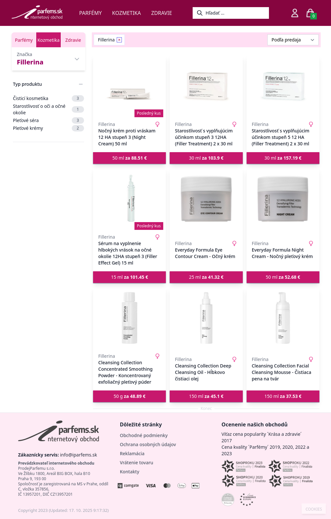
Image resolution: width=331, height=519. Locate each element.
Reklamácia (132, 453)
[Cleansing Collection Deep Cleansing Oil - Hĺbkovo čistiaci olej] (206, 318)
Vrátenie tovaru (136, 462)
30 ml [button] (206, 158)
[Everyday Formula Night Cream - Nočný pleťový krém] (283, 199)
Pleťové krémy (48, 128)
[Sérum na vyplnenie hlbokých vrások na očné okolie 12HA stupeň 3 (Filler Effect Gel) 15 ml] (129, 199)
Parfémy (90, 13)
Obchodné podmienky (144, 435)
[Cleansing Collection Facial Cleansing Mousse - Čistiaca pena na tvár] (283, 318)
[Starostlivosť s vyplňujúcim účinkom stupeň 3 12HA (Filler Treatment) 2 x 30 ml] (206, 86)
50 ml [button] (129, 158)
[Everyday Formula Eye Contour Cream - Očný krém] (206, 199)
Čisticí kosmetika (48, 98)
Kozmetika (126, 13)
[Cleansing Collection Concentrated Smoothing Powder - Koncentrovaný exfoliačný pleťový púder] (129, 318)
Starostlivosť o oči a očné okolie (48, 109)
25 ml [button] (206, 277)
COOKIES (313, 509)
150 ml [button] (206, 396)
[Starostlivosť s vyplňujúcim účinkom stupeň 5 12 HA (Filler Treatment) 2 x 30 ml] (283, 86)
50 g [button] (129, 396)
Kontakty (129, 471)
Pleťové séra (48, 120)
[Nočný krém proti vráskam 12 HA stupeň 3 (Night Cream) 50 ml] (129, 86)
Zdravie (161, 13)
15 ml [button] (129, 277)
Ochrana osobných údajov (148, 444)
